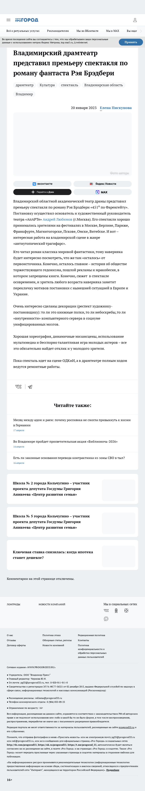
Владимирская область (103, 85)
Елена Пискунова (116, 107)
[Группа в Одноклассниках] (116, 611)
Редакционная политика (91, 635)
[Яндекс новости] (103, 184)
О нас (10, 635)
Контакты (83, 640)
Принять (131, 42)
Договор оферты (16, 645)
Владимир (24, 94)
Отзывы (11, 640)
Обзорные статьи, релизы (57, 640)
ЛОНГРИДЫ (13, 604)
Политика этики (51, 635)
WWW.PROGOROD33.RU (41, 667)
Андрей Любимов (57, 219)
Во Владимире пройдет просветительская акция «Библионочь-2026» (72, 444)
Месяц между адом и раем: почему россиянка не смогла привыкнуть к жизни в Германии (72, 425)
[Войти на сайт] (135, 20)
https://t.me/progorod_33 (82, 744)
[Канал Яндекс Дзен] (42, 192)
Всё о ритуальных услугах (22, 31)
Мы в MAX (112, 31)
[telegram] (31, 386)
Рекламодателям (58, 31)
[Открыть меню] (8, 20)
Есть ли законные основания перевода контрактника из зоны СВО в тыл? (72, 461)
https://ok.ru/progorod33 (52, 744)
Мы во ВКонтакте (87, 31)
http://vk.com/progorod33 (22, 744)
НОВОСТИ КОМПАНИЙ (52, 604)
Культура (47, 85)
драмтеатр (24, 85)
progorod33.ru (126, 727)
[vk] (18, 386)
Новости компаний (53, 645)
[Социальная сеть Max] (103, 192)
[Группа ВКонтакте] (42, 184)
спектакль (69, 85)
